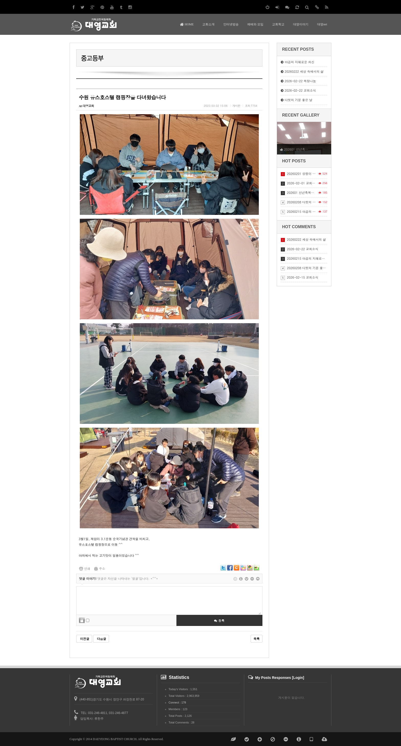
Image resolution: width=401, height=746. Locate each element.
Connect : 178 (177, 702)
